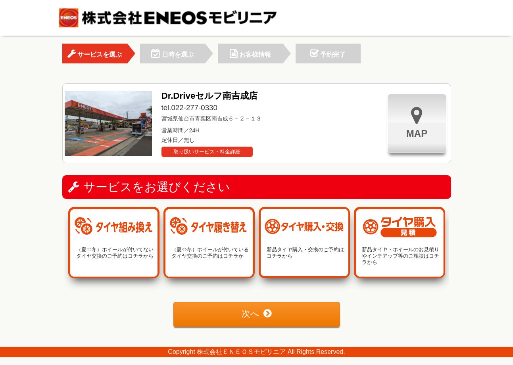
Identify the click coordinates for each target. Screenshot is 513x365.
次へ (257, 314)
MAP (416, 122)
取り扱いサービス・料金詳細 (206, 152)
